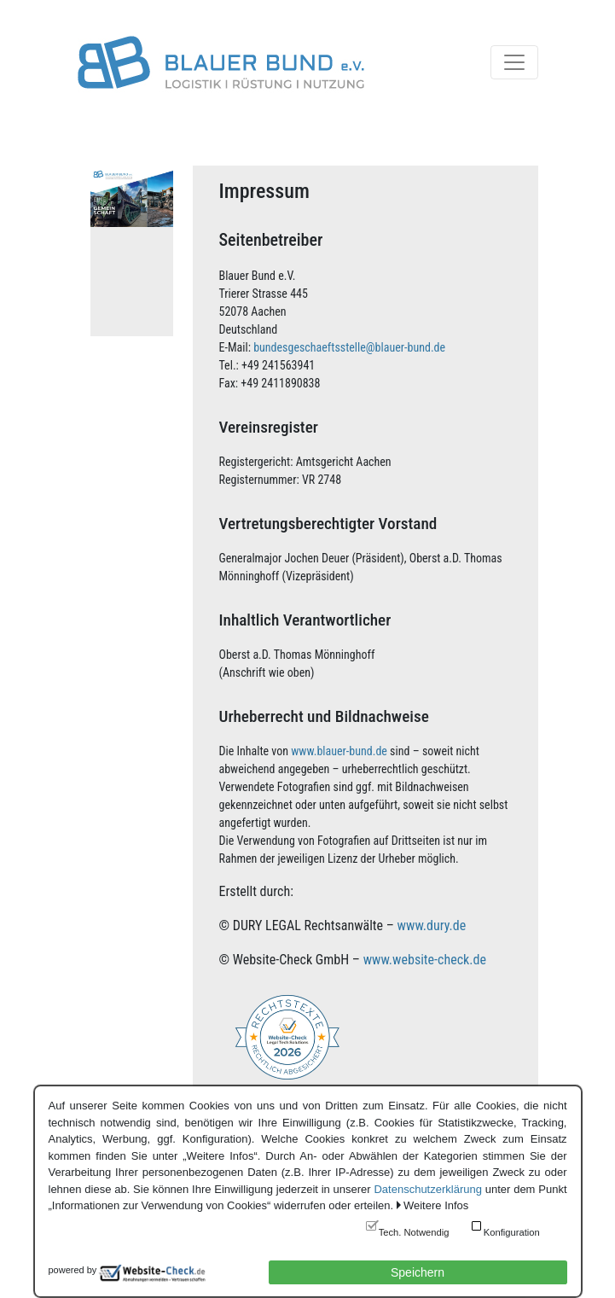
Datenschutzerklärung (427, 1189)
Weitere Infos (435, 1205)
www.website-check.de (424, 960)
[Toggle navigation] (514, 62)
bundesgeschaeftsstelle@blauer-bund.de (349, 347)
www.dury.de (432, 925)
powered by (73, 1270)
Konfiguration (512, 1232)
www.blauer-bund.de (339, 751)
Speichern (417, 1272)
